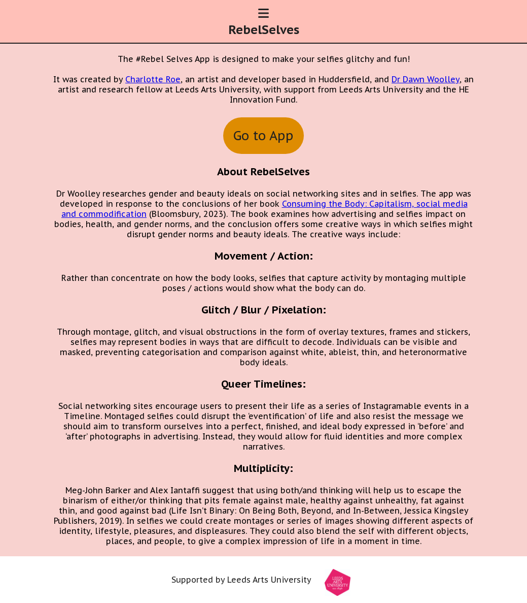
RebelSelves (263, 30)
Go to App (263, 136)
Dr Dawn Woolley (426, 79)
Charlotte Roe (153, 79)
